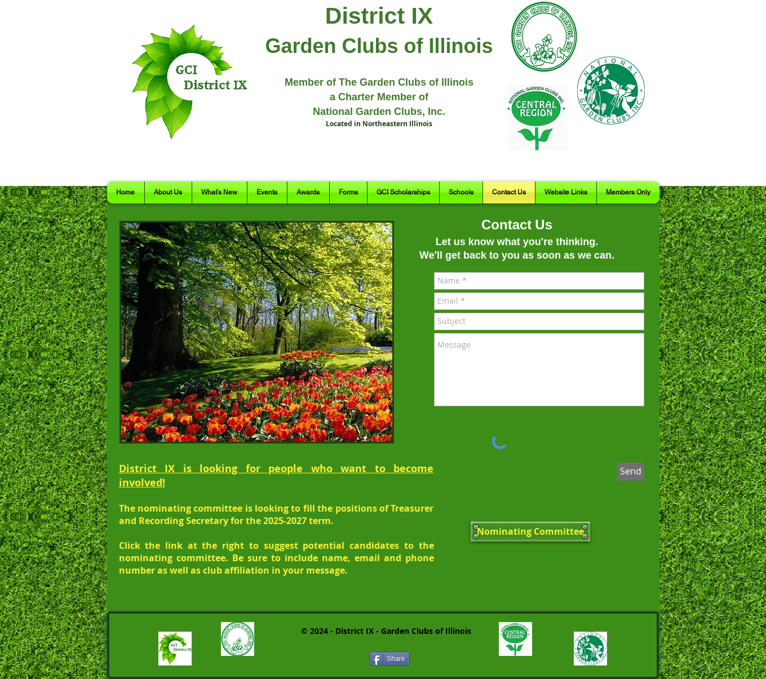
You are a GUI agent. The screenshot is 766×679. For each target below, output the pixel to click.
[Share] (390, 658)
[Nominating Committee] (530, 532)
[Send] (630, 472)
